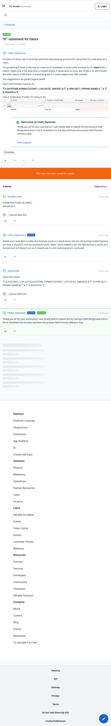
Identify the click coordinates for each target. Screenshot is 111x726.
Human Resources (24, 488)
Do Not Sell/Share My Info (55, 712)
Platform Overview (24, 420)
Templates (19, 589)
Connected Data (22, 454)
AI (14, 448)
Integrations (20, 427)
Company (18, 602)
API (55, 678)
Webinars (18, 548)
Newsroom (19, 636)
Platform (18, 414)
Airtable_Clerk (14, 196)
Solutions (18, 461)
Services (18, 568)
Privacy (55, 695)
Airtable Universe (23, 595)
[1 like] (15, 215)
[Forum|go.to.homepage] (20, 6)
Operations (19, 481)
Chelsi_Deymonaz (16, 53)
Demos (17, 535)
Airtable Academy (23, 514)
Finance (18, 501)
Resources (19, 555)
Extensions (19, 434)
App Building (20, 441)
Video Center (20, 528)
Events (17, 521)
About (16, 609)
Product (18, 467)
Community (20, 582)
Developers (19, 575)
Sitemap (55, 687)
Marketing (19, 474)
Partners (18, 562)
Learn (16, 508)
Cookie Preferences (55, 721)
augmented (13, 270)
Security (55, 670)
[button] (4, 6)
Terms (55, 704)
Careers (17, 615)
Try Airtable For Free (25, 642)
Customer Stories (23, 542)
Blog (16, 622)
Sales (16, 495)
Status (17, 629)
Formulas (10, 24)
